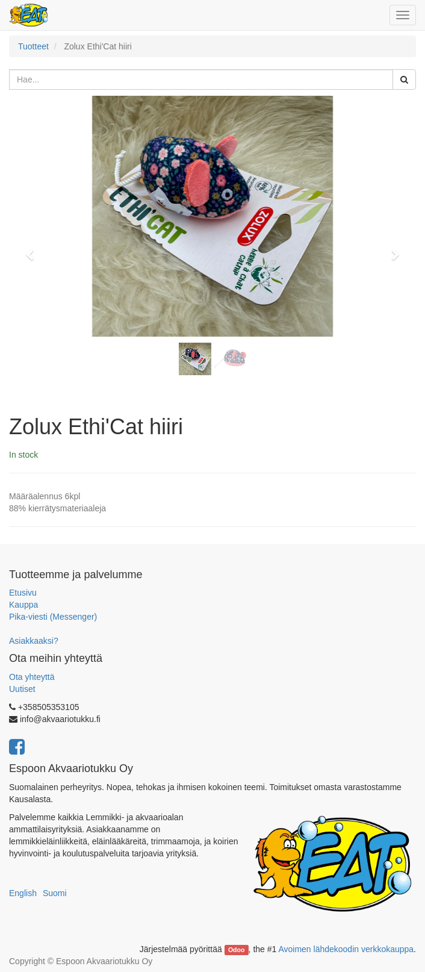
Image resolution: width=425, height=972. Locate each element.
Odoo (236, 949)
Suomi (55, 893)
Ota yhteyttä (31, 677)
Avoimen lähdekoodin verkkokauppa (346, 949)
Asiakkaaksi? (33, 641)
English (23, 893)
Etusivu (23, 592)
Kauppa (23, 604)
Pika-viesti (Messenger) (53, 617)
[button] (33, 249)
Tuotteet (33, 46)
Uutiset (22, 689)
